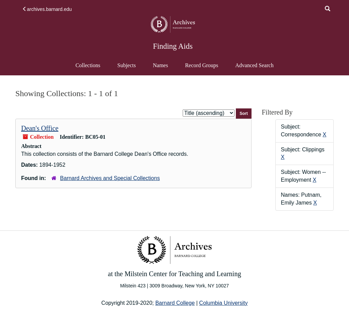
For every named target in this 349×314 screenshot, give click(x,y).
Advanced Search (254, 68)
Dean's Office (39, 128)
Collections (87, 65)
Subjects (126, 65)
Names (160, 65)
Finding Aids (173, 46)
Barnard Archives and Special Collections (110, 178)
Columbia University (223, 303)
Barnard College (175, 303)
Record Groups (201, 65)
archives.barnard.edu (47, 9)
